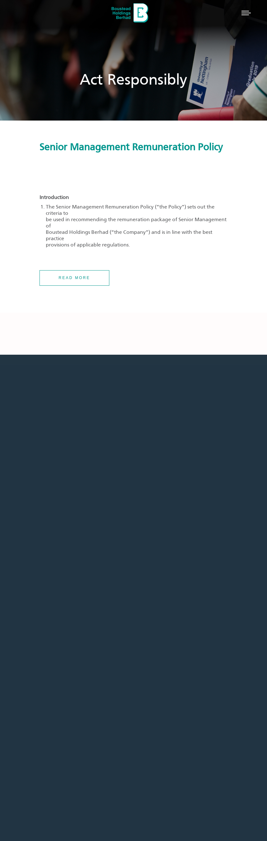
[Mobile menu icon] (246, 12)
